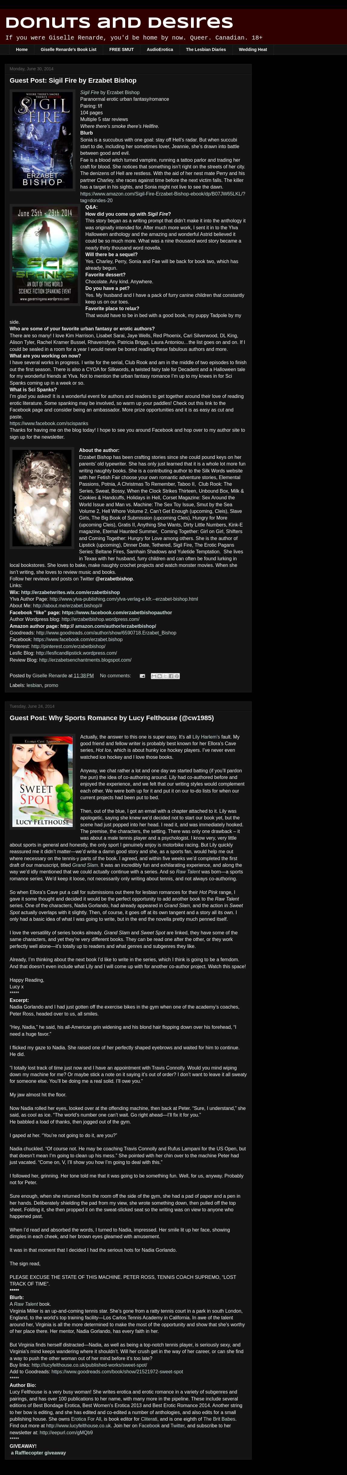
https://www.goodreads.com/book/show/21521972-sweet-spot (117, 1371)
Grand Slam (85, 865)
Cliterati (149, 1419)
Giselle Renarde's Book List (69, 49)
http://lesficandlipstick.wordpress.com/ (76, 653)
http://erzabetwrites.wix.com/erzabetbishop (70, 592)
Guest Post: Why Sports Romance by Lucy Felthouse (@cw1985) (112, 718)
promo (51, 685)
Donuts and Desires (119, 23)
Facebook (149, 1425)
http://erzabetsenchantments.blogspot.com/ (85, 660)
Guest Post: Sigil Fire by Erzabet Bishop (73, 80)
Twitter (177, 1425)
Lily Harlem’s (206, 736)
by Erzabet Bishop (110, 92)
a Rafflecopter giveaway (38, 1452)
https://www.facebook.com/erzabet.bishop (78, 639)
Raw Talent (188, 871)
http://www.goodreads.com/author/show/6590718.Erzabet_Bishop (106, 632)
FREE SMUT (122, 49)
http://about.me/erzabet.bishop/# (67, 605)
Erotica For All (86, 1419)
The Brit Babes (219, 1419)
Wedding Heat (253, 49)
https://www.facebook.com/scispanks (49, 423)
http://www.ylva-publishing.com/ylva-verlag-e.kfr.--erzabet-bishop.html (124, 599)
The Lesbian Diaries (206, 49)
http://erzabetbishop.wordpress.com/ (100, 619)
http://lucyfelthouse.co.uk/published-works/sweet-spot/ (89, 1365)
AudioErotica (160, 49)
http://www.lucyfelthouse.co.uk (78, 1425)
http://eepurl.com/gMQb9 (66, 1432)
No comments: (116, 675)
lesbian (34, 685)
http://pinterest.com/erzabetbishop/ (68, 646)
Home (22, 49)
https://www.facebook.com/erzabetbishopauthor (117, 612)
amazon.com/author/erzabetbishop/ (115, 626)
